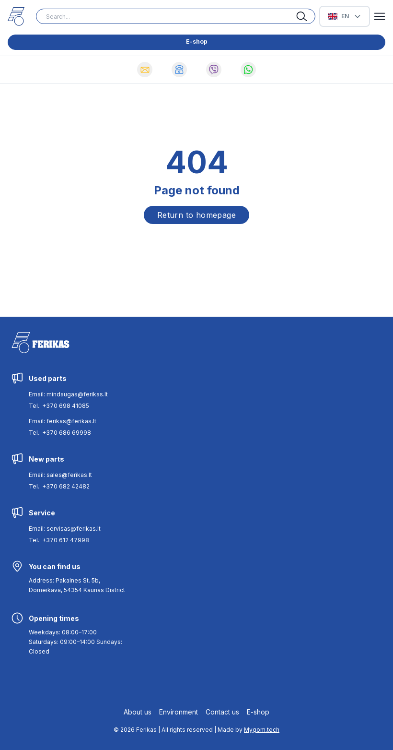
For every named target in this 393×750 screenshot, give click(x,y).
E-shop (197, 41)
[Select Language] (344, 16)
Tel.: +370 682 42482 (59, 486)
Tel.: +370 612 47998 (59, 540)
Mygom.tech (261, 729)
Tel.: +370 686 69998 (60, 432)
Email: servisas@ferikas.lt (65, 528)
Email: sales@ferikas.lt (60, 474)
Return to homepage (196, 215)
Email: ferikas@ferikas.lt (62, 421)
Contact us (222, 712)
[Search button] (305, 16)
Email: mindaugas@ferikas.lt (68, 394)
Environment (178, 712)
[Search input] (175, 16)
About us (137, 712)
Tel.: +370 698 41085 (59, 405)
